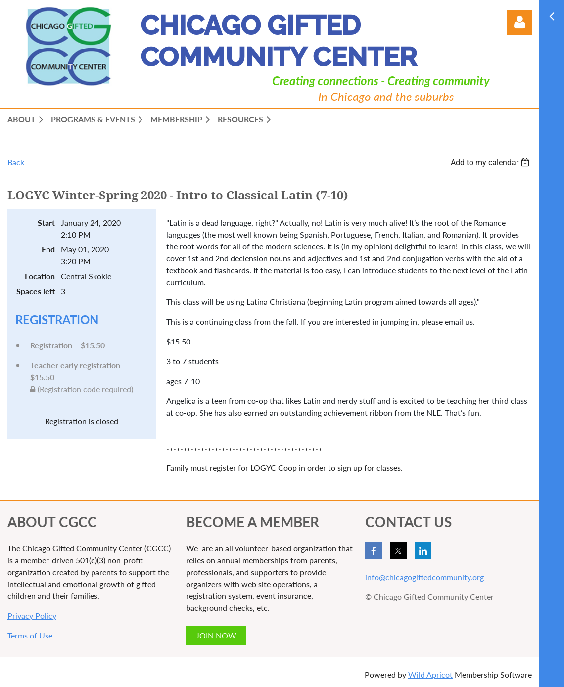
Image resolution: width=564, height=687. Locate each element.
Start (46, 222)
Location (40, 276)
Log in (519, 22)
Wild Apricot (430, 674)
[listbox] (491, 162)
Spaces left (35, 290)
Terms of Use (29, 635)
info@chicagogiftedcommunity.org (424, 577)
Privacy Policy (31, 615)
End (48, 249)
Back (15, 162)
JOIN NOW (216, 635)
